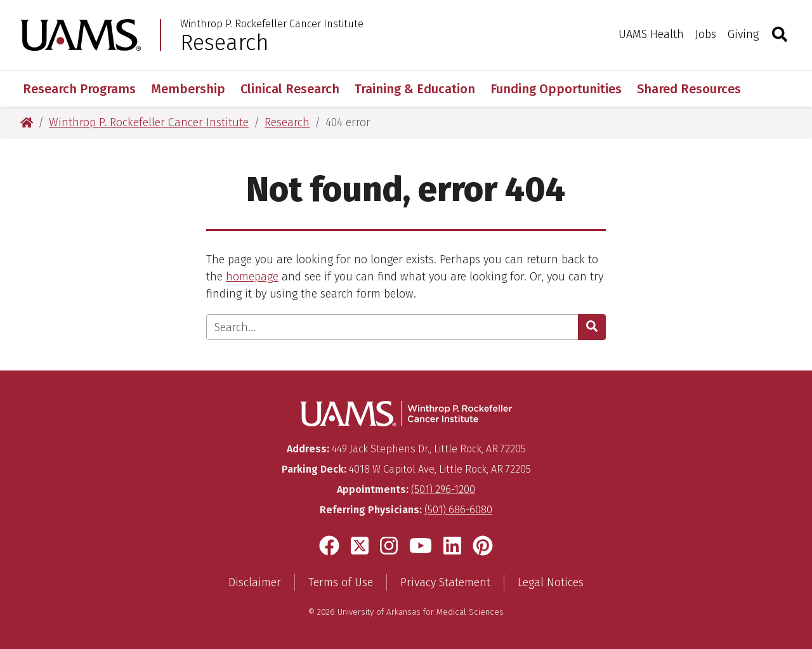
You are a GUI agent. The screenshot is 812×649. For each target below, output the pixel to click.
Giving (743, 34)
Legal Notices (551, 582)
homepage (252, 277)
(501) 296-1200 (443, 489)
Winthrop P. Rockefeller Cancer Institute (271, 24)
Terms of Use (340, 582)
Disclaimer (254, 582)
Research (224, 42)
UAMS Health (651, 34)
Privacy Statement (445, 582)
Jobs (705, 34)
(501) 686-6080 (458, 510)
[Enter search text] (392, 327)
